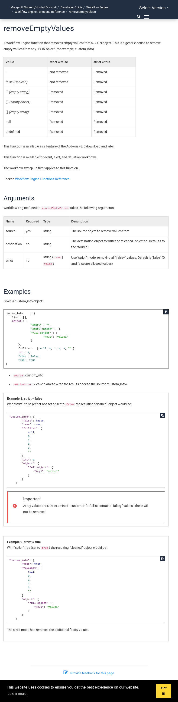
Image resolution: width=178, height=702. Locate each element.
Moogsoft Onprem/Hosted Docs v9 (33, 7)
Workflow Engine (97, 7)
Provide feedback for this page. (89, 673)
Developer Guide (71, 7)
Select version (154, 7)
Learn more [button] (16, 693)
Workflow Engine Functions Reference (40, 11)
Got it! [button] (164, 690)
